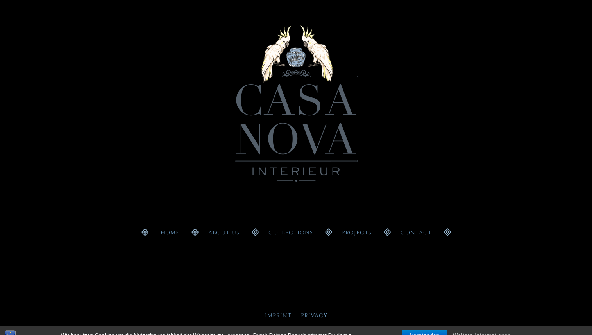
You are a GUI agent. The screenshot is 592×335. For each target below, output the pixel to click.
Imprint (278, 315)
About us (224, 232)
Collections (290, 232)
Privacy (314, 315)
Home (170, 232)
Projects (357, 232)
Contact (416, 232)
